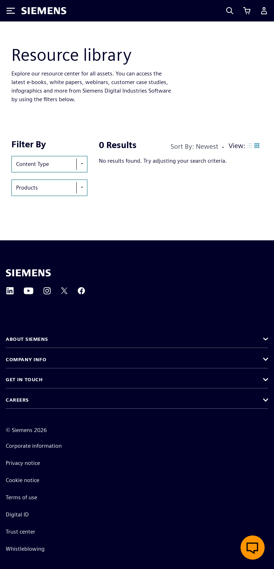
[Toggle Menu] (11, 11)
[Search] (230, 11)
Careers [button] (17, 400)
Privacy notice (23, 463)
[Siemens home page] (28, 272)
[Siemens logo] (43, 10)
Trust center (20, 531)
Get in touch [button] (24, 379)
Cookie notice (22, 480)
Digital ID (17, 514)
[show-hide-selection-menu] (81, 164)
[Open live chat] (252, 547)
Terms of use (21, 497)
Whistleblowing (25, 548)
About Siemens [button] (27, 339)
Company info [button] (26, 359)
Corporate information (34, 445)
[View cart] (247, 11)
